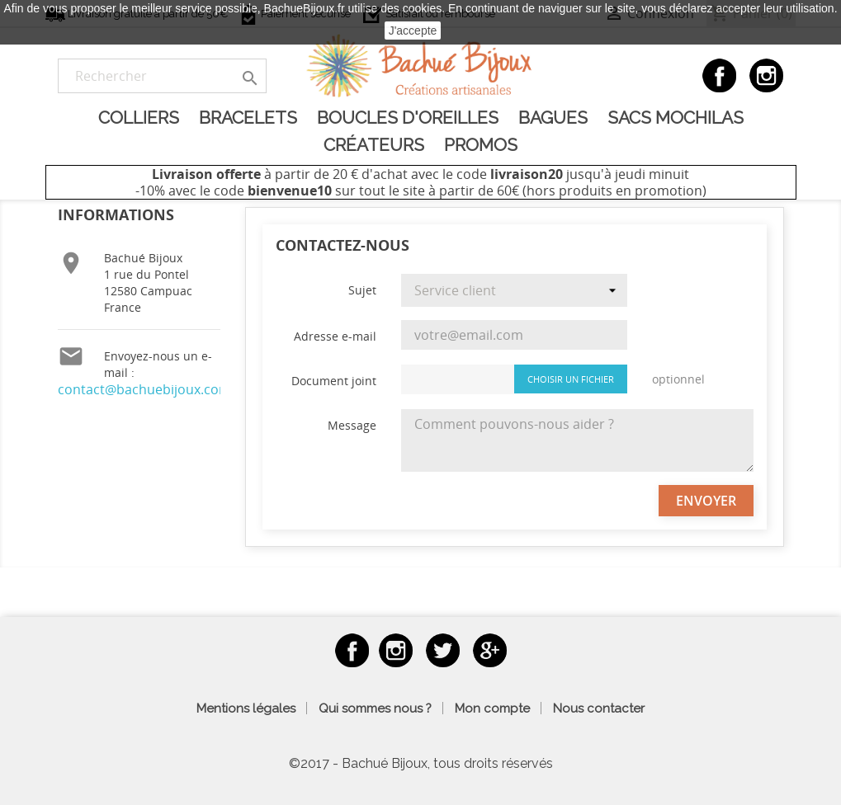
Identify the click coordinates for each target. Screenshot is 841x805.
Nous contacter (599, 708)
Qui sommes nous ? (375, 708)
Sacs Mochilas (675, 117)
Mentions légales (245, 708)
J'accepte (413, 30)
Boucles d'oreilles (407, 117)
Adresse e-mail (335, 336)
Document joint (333, 380)
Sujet (362, 290)
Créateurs (374, 144)
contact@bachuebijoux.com (144, 389)
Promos (480, 144)
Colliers (138, 117)
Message (352, 425)
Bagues (553, 117)
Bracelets (248, 117)
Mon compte (492, 708)
